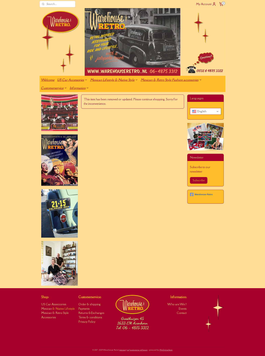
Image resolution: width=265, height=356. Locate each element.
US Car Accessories (72, 80)
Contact (182, 313)
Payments (84, 309)
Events (183, 309)
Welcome (47, 80)
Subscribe (199, 180)
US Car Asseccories (53, 304)
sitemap (122, 350)
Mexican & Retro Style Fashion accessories (171, 80)
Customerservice (54, 88)
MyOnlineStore (166, 350)
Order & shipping (89, 304)
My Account (206, 4)
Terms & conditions (90, 317)
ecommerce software (139, 350)
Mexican (47, 309)
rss (128, 350)
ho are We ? (179, 304)
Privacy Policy (86, 322)
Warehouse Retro (201, 194)
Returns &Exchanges (91, 313)
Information (79, 88)
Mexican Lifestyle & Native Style (114, 80)
